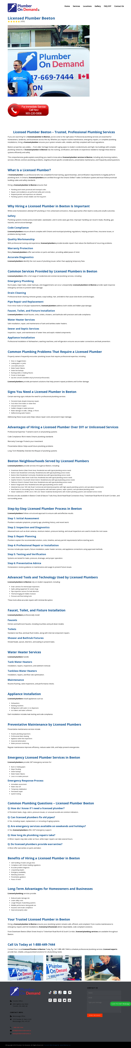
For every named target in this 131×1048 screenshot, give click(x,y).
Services (76, 6)
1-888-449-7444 (18, 1027)
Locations (87, 6)
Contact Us (119, 6)
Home (67, 6)
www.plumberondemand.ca (22, 1034)
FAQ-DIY (107, 6)
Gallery (98, 6)
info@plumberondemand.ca (22, 1030)
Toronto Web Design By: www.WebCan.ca (57, 1045)
